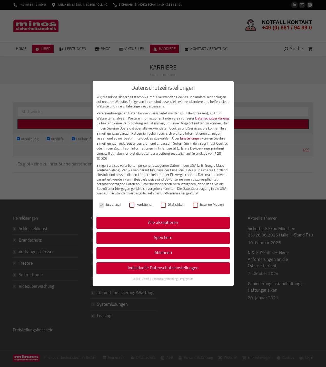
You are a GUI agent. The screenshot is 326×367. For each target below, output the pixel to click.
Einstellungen (190, 139)
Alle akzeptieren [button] (163, 223)
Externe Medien (208, 205)
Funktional (140, 205)
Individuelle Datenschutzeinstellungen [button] (163, 268)
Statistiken (173, 205)
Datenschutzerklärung (212, 119)
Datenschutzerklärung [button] (165, 279)
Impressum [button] (186, 279)
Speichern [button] (163, 238)
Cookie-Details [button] (141, 279)
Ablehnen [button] (163, 253)
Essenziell (110, 205)
